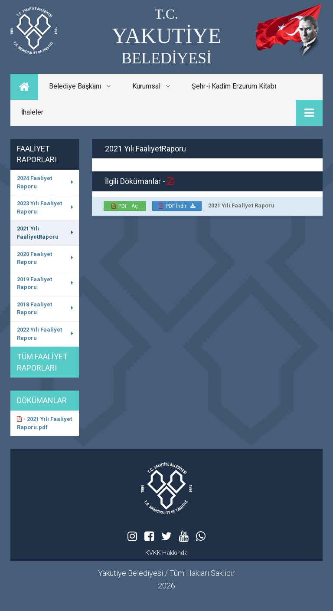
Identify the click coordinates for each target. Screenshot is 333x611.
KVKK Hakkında (166, 552)
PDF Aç (124, 206)
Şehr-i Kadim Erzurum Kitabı (234, 86)
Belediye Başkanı (80, 86)
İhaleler (32, 112)
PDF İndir (177, 206)
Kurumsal (151, 86)
